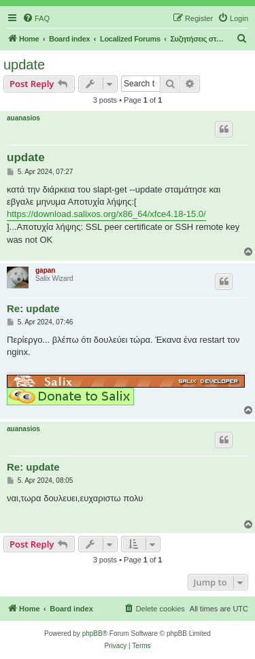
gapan (45, 270)
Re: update (33, 308)
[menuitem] (36, 18)
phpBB (92, 633)
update (24, 64)
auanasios (23, 118)
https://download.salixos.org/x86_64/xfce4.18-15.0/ (106, 214)
